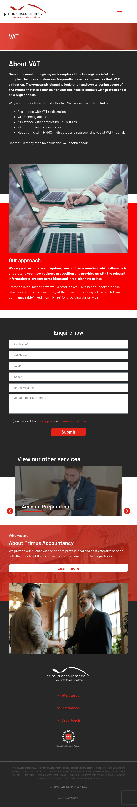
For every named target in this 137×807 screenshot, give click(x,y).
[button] (119, 11)
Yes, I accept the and (50, 421)
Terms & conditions (73, 421)
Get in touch (71, 720)
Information (71, 708)
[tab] (68, 695)
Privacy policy (46, 421)
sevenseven (73, 797)
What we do (71, 695)
